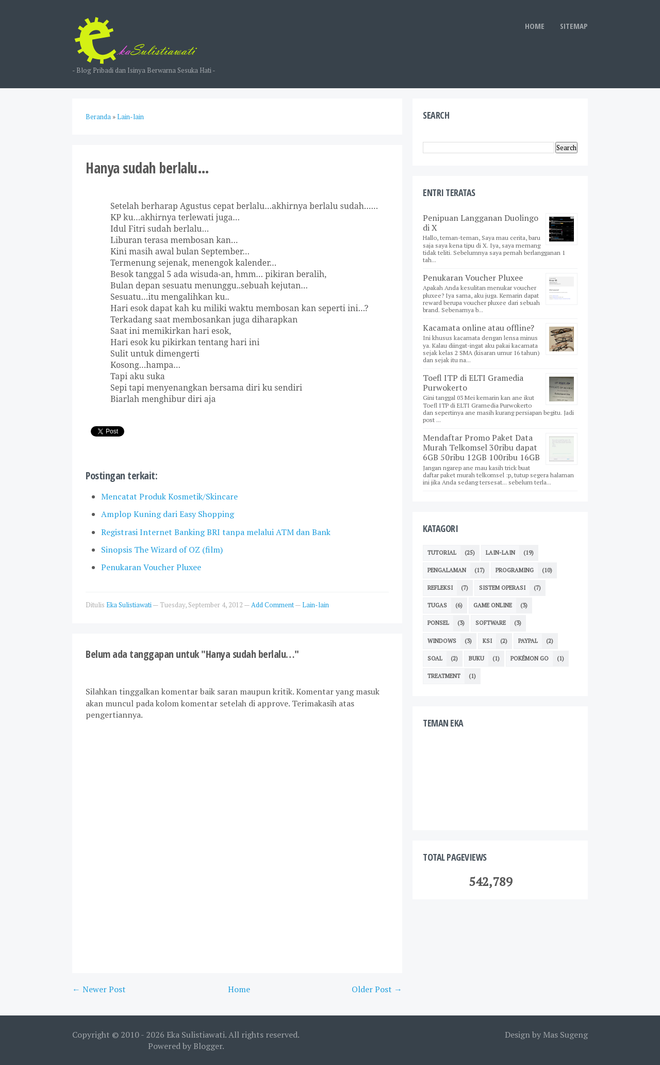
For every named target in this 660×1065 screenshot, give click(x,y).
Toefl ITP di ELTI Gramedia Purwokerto (473, 382)
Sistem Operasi (502, 587)
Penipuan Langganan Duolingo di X (480, 222)
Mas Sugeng (565, 1034)
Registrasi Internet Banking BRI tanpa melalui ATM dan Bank (216, 532)
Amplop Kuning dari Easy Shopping (167, 514)
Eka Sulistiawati (196, 1034)
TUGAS (437, 605)
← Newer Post (99, 989)
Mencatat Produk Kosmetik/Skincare (169, 496)
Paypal (528, 640)
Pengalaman (446, 570)
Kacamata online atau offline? (478, 327)
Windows (441, 640)
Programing (515, 570)
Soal (434, 658)
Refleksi (440, 587)
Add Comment (273, 604)
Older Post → (377, 989)
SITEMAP (574, 26)
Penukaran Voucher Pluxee (151, 567)
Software (490, 622)
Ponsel (438, 622)
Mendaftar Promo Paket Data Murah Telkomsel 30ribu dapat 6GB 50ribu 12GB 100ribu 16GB (481, 447)
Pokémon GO (529, 658)
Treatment (443, 676)
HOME (534, 26)
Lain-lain (315, 604)
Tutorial (441, 552)
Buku (476, 658)
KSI (487, 640)
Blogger (207, 1046)
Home (239, 989)
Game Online (492, 605)
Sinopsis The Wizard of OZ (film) (162, 549)
